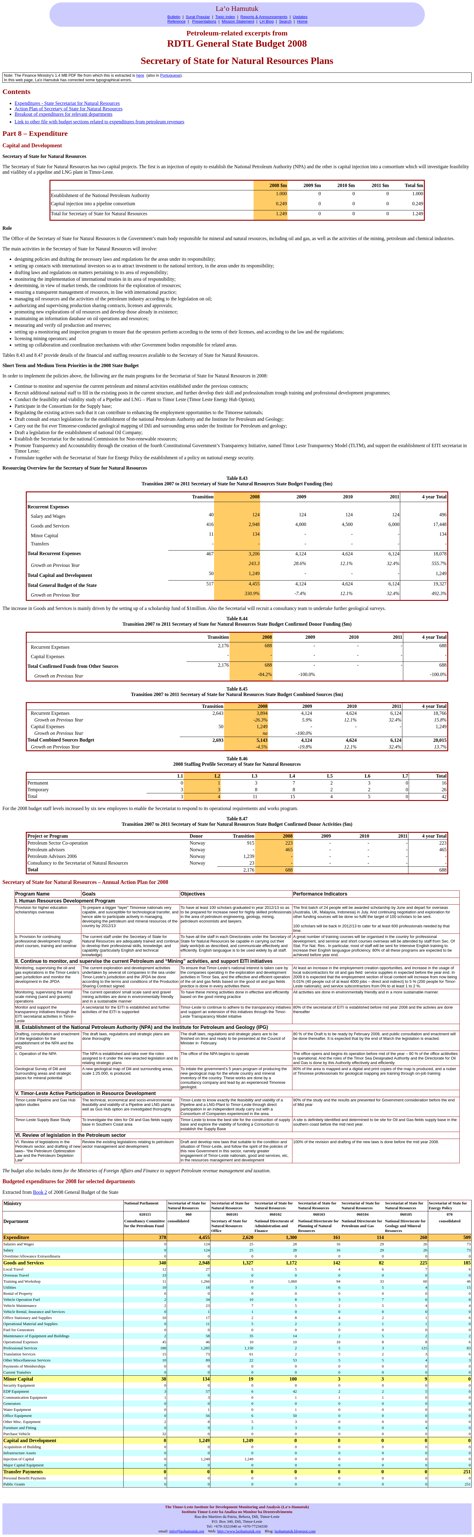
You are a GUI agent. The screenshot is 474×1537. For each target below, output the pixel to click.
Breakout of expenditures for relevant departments (63, 114)
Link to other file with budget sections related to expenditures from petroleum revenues (99, 121)
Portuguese (170, 75)
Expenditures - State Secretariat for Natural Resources (67, 103)
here (140, 75)
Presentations (204, 21)
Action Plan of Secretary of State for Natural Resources (68, 108)
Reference (176, 21)
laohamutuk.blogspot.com (295, 1531)
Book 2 (40, 1192)
